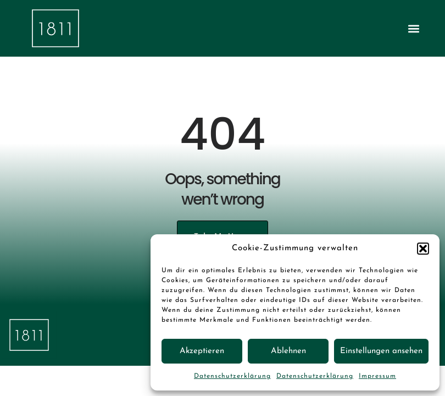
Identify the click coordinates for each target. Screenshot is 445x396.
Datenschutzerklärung (232, 376)
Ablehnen (288, 351)
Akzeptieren (202, 351)
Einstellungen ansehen (381, 351)
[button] (423, 248)
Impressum (377, 376)
